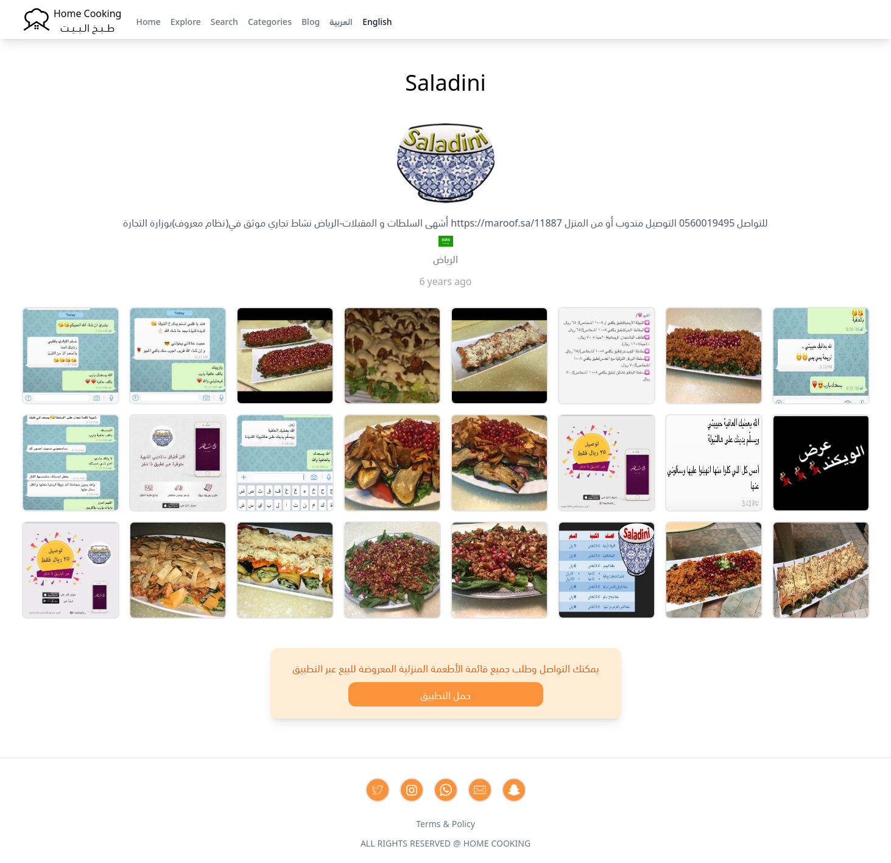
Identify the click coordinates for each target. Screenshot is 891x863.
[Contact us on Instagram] (412, 790)
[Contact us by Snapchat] (514, 790)
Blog (310, 21)
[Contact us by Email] (480, 790)
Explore (186, 21)
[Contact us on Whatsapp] (446, 790)
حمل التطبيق (445, 694)
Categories (270, 21)
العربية (341, 21)
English (377, 21)
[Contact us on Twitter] (377, 790)
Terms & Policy (445, 823)
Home (148, 21)
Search (224, 21)
